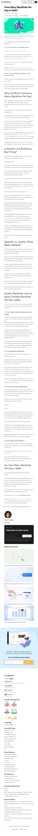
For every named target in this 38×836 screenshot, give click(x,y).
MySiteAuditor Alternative (11, 776)
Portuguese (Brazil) (9, 796)
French (30, 792)
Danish (16, 792)
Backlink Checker (8, 730)
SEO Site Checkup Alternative (12, 780)
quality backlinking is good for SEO (22, 68)
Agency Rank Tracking (10, 754)
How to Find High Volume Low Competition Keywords (18, 565)
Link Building (16, 15)
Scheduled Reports (9, 767)
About (6, 788)
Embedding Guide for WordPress (12, 812)
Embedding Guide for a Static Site (13, 808)
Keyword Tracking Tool (10, 738)
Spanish (26, 792)
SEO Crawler (7, 745)
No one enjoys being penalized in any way (15, 51)
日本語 (19, 794)
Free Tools (7, 762)
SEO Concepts (8, 15)
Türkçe (16, 796)
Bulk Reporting (8, 732)
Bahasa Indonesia (8, 794)
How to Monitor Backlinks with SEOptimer (15, 622)
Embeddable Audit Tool (10, 734)
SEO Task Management (10, 771)
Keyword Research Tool (10, 736)
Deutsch (21, 792)
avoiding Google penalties (13, 62)
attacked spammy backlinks (22, 136)
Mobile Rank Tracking (9, 764)
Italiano (16, 794)
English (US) (11, 792)
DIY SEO (6, 760)
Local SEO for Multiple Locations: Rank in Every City (17, 810)
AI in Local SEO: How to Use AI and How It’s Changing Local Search (18, 819)
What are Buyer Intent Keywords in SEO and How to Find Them (19, 584)
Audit (28, 662)
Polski (27, 794)
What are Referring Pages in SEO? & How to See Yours (18, 604)
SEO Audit (7, 743)
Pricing (6, 790)
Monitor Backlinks (9, 741)
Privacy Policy (15, 829)
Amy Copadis (15, 13)
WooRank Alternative (9, 782)
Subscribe (27, 536)
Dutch (23, 794)
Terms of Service (23, 829)
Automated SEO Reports (10, 756)
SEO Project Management (11, 769)
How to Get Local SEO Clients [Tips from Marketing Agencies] (17, 815)
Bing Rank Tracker (8, 758)
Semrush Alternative (9, 778)
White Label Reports (9, 747)
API (5, 749)
